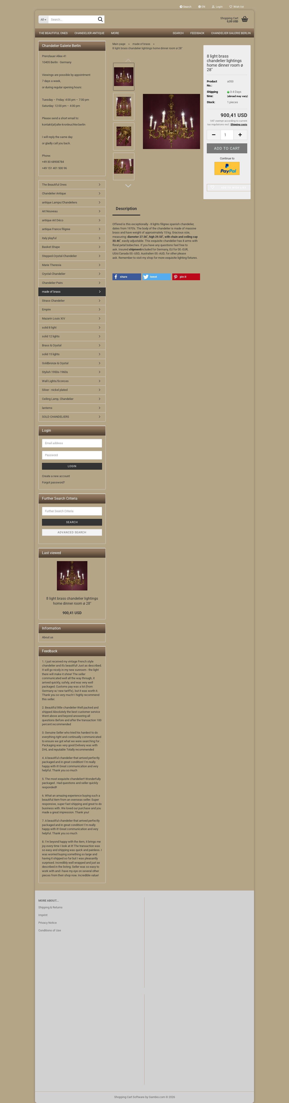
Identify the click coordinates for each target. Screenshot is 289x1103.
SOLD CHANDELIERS (55, 416)
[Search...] (43, 19)
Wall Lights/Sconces (55, 381)
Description (126, 208)
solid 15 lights (51, 354)
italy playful (49, 238)
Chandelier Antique (89, 33)
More (115, 33)
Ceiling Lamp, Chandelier (57, 399)
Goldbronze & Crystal (55, 363)
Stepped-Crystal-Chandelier (59, 256)
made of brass (51, 291)
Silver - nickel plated (55, 390)
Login (72, 466)
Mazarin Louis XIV (53, 318)
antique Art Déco (52, 220)
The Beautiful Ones (53, 33)
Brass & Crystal (51, 345)
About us (47, 637)
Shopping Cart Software (129, 1097)
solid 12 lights (51, 336)
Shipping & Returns (50, 907)
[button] (202, 6)
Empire (46, 309)
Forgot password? (53, 482)
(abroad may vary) (237, 96)
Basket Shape (51, 247)
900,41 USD (72, 613)
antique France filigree (56, 229)
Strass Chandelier (53, 300)
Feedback (197, 33)
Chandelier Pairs (52, 282)
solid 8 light (49, 327)
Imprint (42, 915)
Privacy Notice (47, 922)
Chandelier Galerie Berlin (231, 33)
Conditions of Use (49, 930)
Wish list (236, 6)
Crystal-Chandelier (53, 273)
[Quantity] (227, 135)
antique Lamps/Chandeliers (59, 202)
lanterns (47, 408)
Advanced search (72, 532)
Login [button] (217, 6)
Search (185, 6)
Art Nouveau (50, 211)
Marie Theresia (51, 265)
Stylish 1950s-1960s (55, 372)
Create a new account (56, 476)
